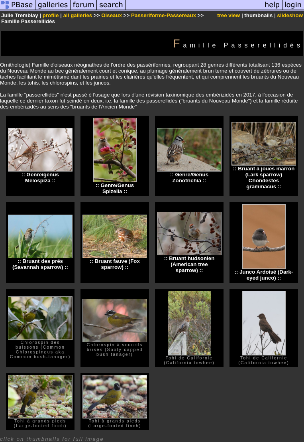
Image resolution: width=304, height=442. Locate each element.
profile (51, 15)
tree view (228, 15)
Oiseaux (111, 15)
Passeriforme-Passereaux (163, 15)
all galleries (77, 15)
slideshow (290, 15)
